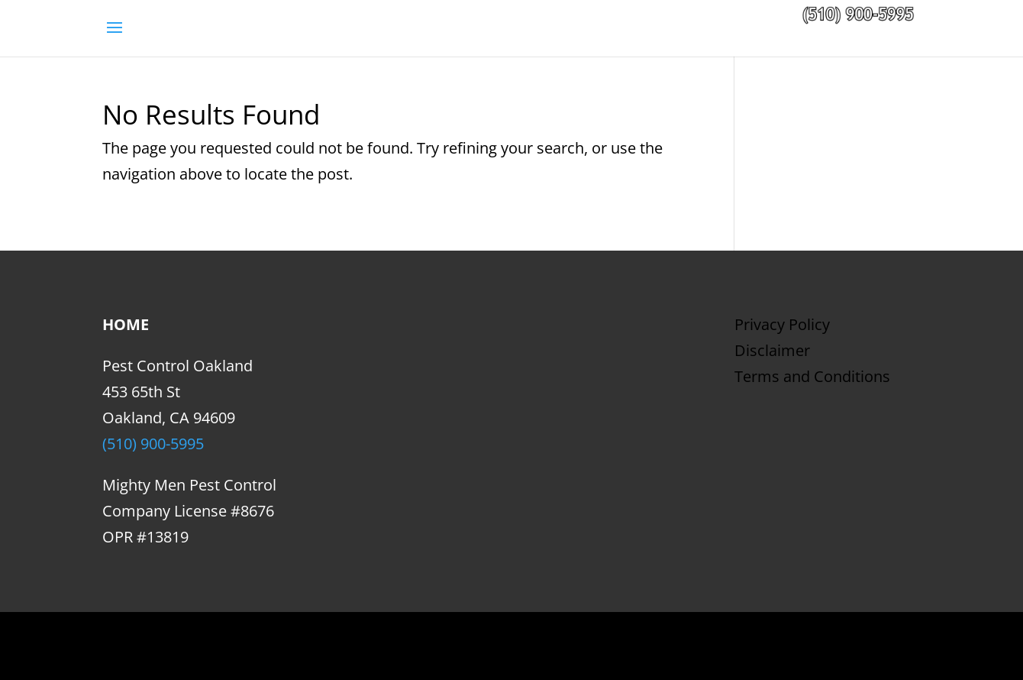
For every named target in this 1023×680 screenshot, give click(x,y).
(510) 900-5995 (153, 443)
